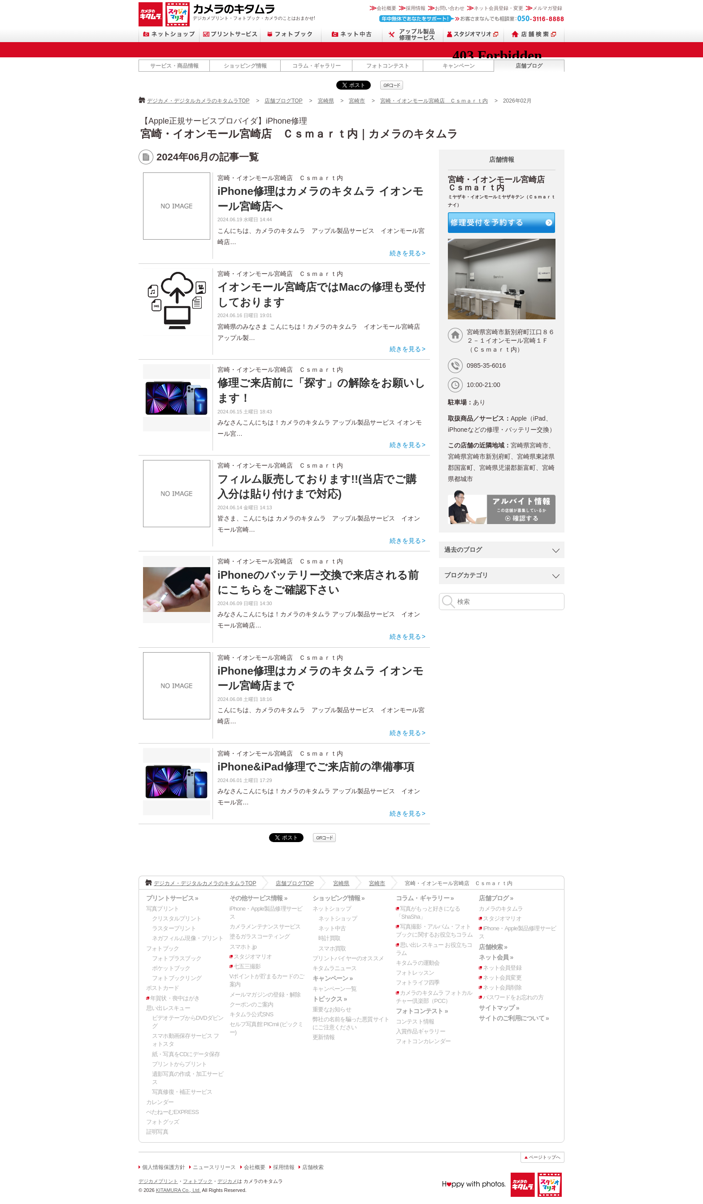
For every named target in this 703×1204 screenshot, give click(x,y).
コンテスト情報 (415, 1021)
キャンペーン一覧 (334, 988)
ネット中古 (351, 34)
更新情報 (323, 1037)
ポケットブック (171, 968)
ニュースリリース (214, 1167)
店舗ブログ (529, 66)
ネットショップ (169, 34)
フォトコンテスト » (422, 1011)
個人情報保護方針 (163, 1167)
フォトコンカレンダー (423, 1041)
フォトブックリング (176, 978)
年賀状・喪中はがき (175, 998)
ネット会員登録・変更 (498, 8)
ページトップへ (544, 1157)
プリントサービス (230, 34)
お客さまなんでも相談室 (471, 18)
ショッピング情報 (245, 66)
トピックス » (329, 998)
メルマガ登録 (547, 8)
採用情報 (415, 8)
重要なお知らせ (331, 1009)
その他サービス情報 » (258, 898)
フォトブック (290, 34)
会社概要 (386, 8)
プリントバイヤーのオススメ (348, 958)
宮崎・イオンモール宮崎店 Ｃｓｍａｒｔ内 (434, 101)
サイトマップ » (499, 1007)
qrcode (391, 85)
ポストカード (162, 988)
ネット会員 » (496, 957)
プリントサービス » (172, 898)
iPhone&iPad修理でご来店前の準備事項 (315, 767)
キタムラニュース (334, 968)
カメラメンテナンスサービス (265, 926)
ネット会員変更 (502, 977)
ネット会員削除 (502, 987)
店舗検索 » (493, 946)
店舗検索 (534, 34)
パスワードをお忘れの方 (513, 997)
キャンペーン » (332, 978)
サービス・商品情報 (174, 66)
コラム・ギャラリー (316, 66)
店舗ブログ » (496, 898)
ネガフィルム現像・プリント (187, 938)
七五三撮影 (247, 966)
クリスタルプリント (176, 918)
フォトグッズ (162, 1121)
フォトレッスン (415, 972)
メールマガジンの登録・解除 (265, 994)
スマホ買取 (332, 948)
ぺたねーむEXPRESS (172, 1112)
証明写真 (157, 1131)
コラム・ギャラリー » (425, 898)
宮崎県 (326, 101)
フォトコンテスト (387, 66)
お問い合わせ (449, 8)
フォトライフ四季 (418, 982)
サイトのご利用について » (514, 1018)
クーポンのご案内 (251, 1004)
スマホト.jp (243, 946)
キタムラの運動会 (418, 962)
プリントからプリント (179, 1064)
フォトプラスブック (176, 958)
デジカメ (227, 1181)
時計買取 (329, 938)
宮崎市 (357, 101)
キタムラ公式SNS (251, 1014)
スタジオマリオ (177, 14)
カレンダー (160, 1102)
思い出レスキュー (168, 1008)
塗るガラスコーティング (260, 936)
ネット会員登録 (502, 967)
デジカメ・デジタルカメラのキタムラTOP (198, 101)
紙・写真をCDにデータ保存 (186, 1054)
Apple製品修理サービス (412, 34)
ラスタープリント (174, 928)
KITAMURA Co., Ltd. (178, 1190)
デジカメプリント (158, 1181)
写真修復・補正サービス (182, 1091)
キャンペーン (459, 66)
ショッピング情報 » (338, 898)
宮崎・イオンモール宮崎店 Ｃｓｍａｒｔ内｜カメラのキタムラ (299, 134)
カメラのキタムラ (151, 14)
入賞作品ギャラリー (420, 1031)
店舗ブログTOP (283, 101)
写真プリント (162, 908)
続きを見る (405, 253)
